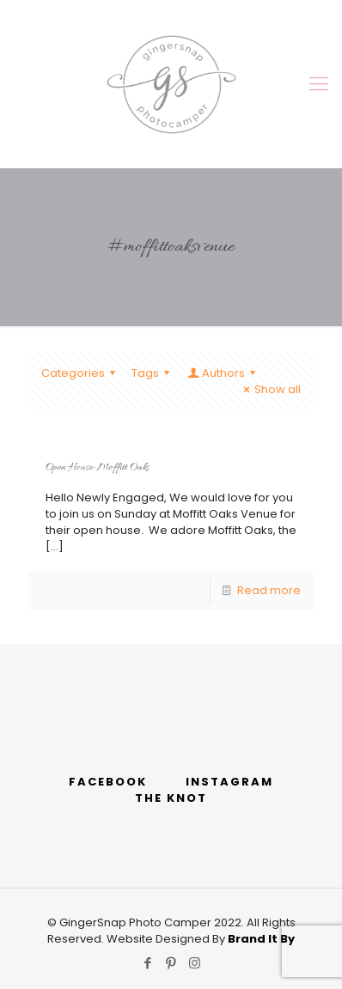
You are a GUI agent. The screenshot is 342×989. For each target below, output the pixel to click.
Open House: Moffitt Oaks (98, 468)
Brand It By (261, 939)
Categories (80, 373)
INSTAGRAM (229, 782)
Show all (270, 389)
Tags (152, 373)
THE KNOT (171, 798)
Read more (269, 590)
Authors (223, 373)
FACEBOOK (108, 782)
